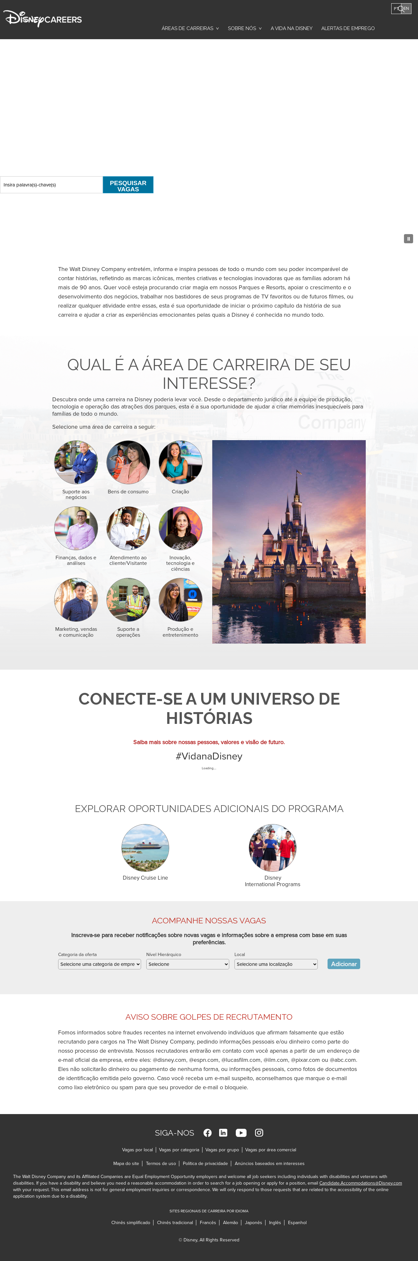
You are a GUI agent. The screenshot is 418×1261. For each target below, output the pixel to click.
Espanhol (297, 1222)
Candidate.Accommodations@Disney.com (360, 1183)
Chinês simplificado (130, 1222)
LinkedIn (223, 1133)
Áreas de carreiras (187, 28)
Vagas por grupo (222, 1150)
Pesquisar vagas (128, 186)
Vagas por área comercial (270, 1150)
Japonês (253, 1222)
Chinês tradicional (175, 1222)
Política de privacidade (207, 1163)
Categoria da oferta (77, 954)
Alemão (230, 1222)
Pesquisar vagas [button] (402, 25)
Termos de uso (162, 1163)
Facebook (207, 1133)
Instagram (259, 1133)
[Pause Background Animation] (407, 237)
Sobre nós (242, 28)
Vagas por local (137, 1150)
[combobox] (275, 964)
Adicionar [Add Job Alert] (344, 964)
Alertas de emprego (348, 28)
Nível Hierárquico (163, 954)
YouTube (241, 1133)
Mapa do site (126, 1163)
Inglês (275, 1222)
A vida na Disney (292, 28)
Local (239, 954)
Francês (208, 1222)
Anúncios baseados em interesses (270, 1163)
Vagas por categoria (179, 1150)
